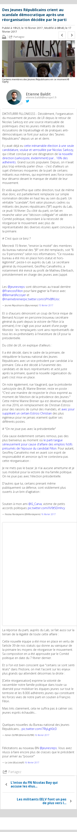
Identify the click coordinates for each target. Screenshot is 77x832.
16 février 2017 (48, 514)
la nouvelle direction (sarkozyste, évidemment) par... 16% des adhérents (37, 158)
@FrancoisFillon (12, 291)
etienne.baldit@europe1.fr (41, 97)
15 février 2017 (46, 305)
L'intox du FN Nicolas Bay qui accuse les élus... (34, 784)
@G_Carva (35, 504)
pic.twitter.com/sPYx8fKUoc (42, 299)
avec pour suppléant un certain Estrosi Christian (38, 411)
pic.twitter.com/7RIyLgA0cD (39, 729)
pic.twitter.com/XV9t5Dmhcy (46, 508)
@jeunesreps (16, 287)
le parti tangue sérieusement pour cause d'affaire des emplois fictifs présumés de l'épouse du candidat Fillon (37, 444)
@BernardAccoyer (14, 295)
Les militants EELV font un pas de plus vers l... (41, 801)
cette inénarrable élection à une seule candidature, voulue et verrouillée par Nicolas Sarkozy (38, 148)
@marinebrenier (13, 299)
